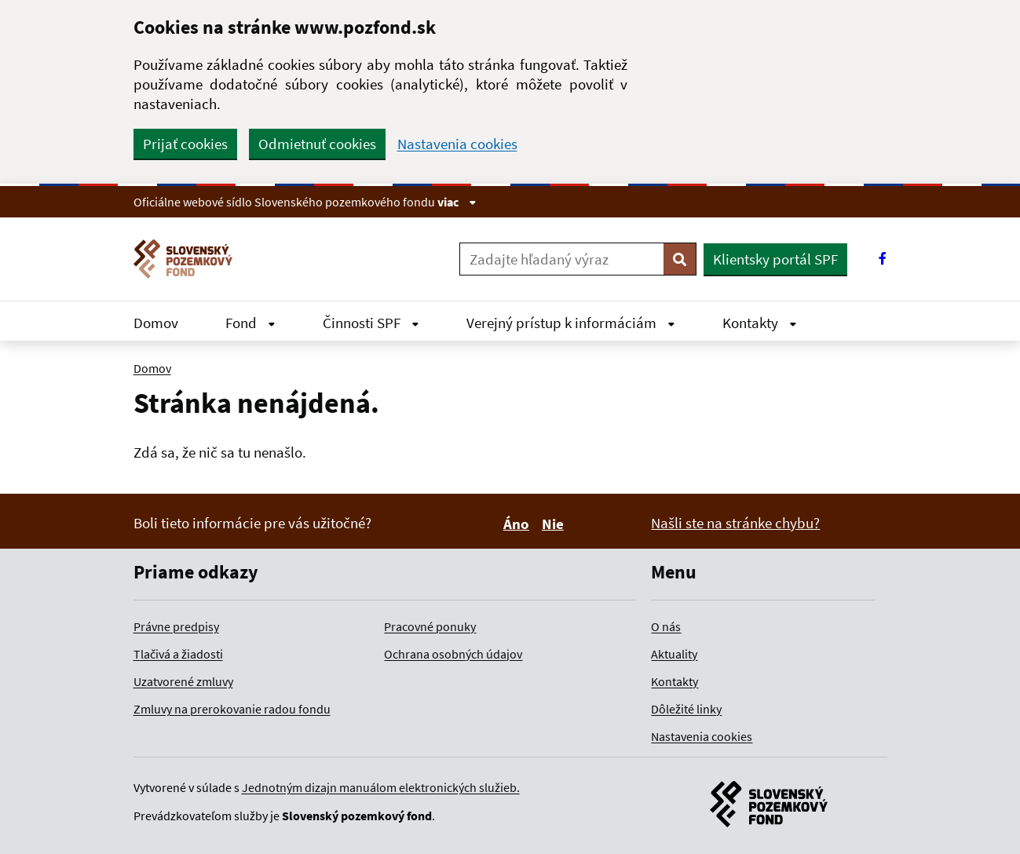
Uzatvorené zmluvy (183, 681)
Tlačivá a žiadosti (178, 654)
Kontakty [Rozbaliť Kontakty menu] (759, 322)
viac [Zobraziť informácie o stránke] (457, 202)
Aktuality (674, 654)
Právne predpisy (176, 626)
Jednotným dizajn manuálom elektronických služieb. (381, 787)
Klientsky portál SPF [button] (775, 259)
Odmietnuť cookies (317, 143)
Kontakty (674, 681)
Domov (155, 322)
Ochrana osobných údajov (453, 654)
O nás (666, 626)
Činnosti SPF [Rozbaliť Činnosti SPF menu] (371, 322)
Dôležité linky (686, 709)
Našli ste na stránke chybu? (735, 522)
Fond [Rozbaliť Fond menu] (250, 322)
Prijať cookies (185, 143)
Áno (518, 523)
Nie (555, 523)
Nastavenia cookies (457, 144)
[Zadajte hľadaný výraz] (562, 259)
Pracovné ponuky (430, 626)
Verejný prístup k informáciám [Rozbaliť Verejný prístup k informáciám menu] (570, 322)
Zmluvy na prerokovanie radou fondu (232, 709)
